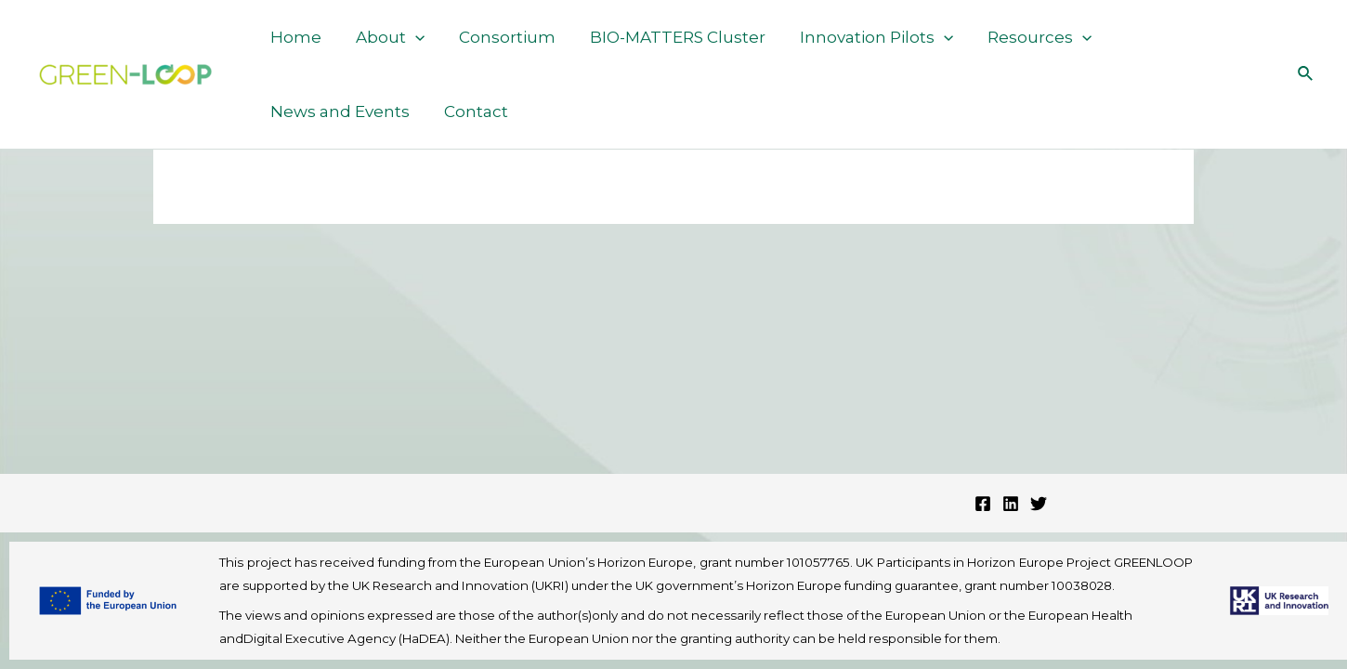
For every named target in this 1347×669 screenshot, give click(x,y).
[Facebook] (982, 503)
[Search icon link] (1306, 74)
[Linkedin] (1010, 503)
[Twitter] (1038, 503)
